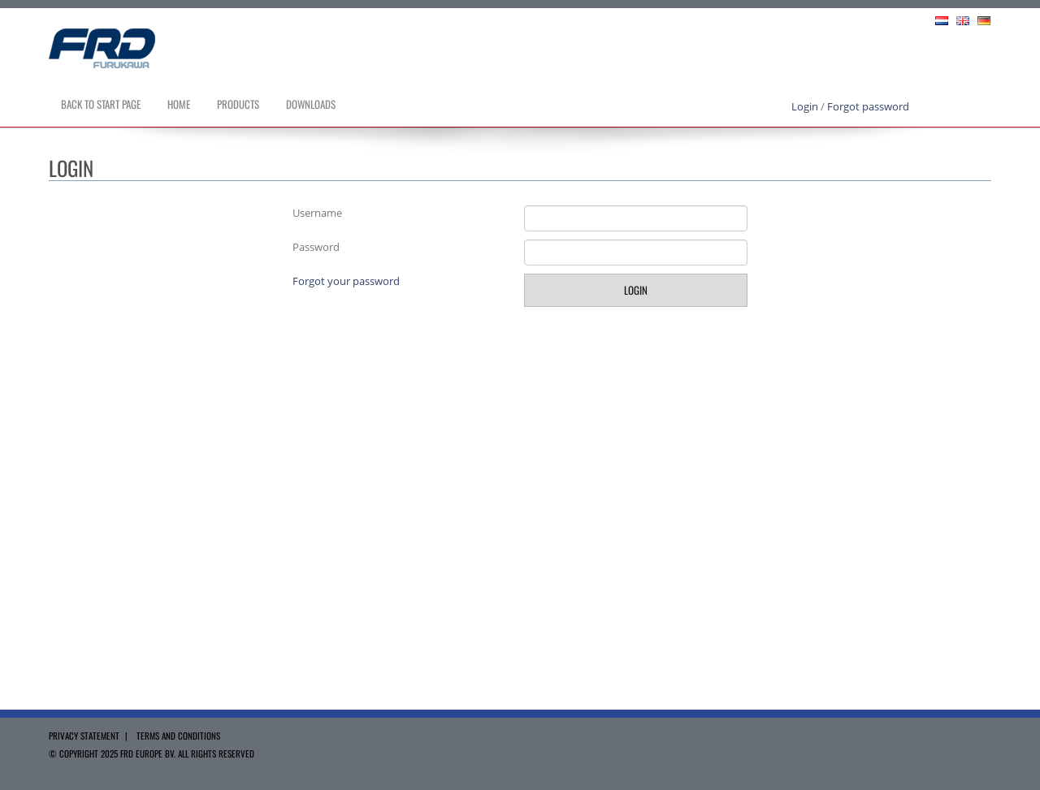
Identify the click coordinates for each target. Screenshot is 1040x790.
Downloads (311, 104)
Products (238, 104)
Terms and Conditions (178, 735)
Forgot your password (346, 281)
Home (178, 104)
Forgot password (868, 106)
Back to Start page (101, 104)
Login (804, 106)
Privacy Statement (84, 735)
